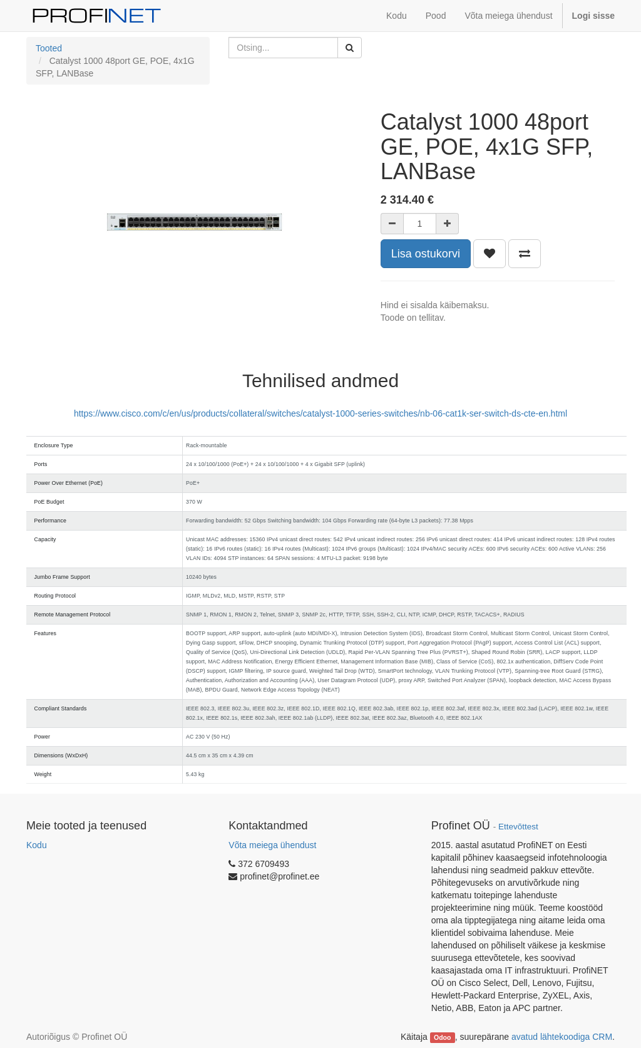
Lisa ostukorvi (425, 253)
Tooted (49, 48)
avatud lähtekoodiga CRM (561, 1037)
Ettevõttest (518, 826)
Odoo (442, 1037)
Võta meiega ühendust (272, 845)
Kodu (36, 845)
